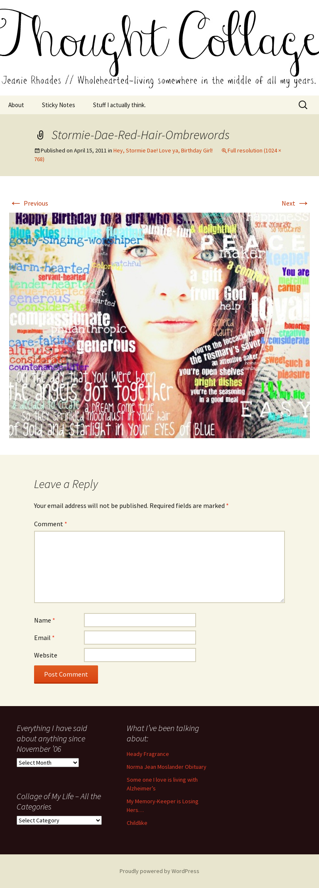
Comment (50, 524)
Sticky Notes (58, 105)
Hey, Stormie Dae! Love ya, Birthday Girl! (163, 150)
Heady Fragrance (148, 754)
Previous (28, 203)
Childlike (137, 823)
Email (44, 637)
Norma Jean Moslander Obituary (166, 766)
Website (45, 655)
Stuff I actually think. (119, 105)
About (16, 105)
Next (296, 203)
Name (44, 620)
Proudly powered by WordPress (159, 871)
